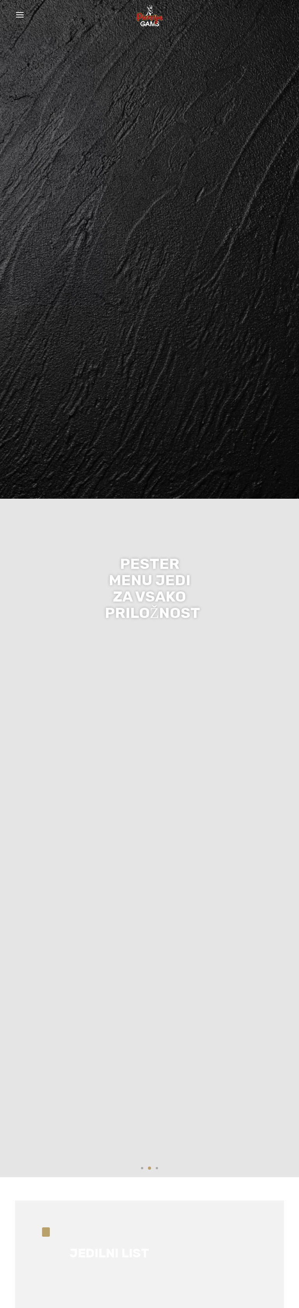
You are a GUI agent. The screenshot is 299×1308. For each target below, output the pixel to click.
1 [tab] (142, 1168)
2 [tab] (149, 1168)
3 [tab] (157, 1168)
